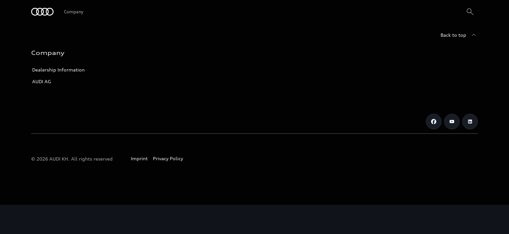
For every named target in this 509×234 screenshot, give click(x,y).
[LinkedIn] (470, 121)
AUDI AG (41, 81)
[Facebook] (433, 121)
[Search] (470, 12)
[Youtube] (452, 121)
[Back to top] (459, 35)
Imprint (139, 158)
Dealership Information (58, 69)
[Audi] (42, 12)
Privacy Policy (168, 158)
